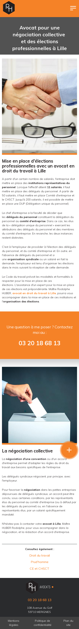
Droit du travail (39, 555)
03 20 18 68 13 (39, 343)
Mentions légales (13, 623)
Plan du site (68, 623)
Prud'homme (39, 562)
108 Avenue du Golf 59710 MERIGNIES (39, 610)
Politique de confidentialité (42, 623)
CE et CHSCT (39, 568)
